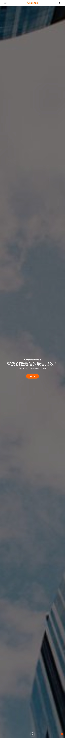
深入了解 (32, 376)
